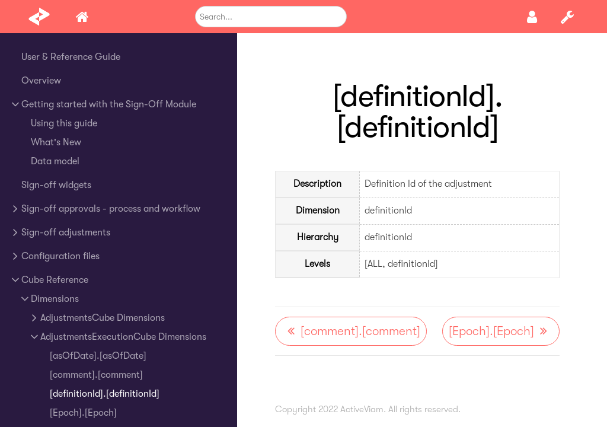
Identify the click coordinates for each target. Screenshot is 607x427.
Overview (41, 80)
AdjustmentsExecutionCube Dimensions (123, 337)
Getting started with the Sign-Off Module (108, 104)
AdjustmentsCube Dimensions (102, 318)
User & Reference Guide (70, 57)
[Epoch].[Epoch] (83, 412)
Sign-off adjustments (65, 232)
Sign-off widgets (56, 185)
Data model (55, 161)
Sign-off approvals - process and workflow (110, 208)
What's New (56, 142)
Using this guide (64, 123)
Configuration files (60, 256)
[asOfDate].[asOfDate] (98, 355)
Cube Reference (54, 280)
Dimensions (55, 299)
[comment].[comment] (96, 374)
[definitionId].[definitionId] (104, 393)
